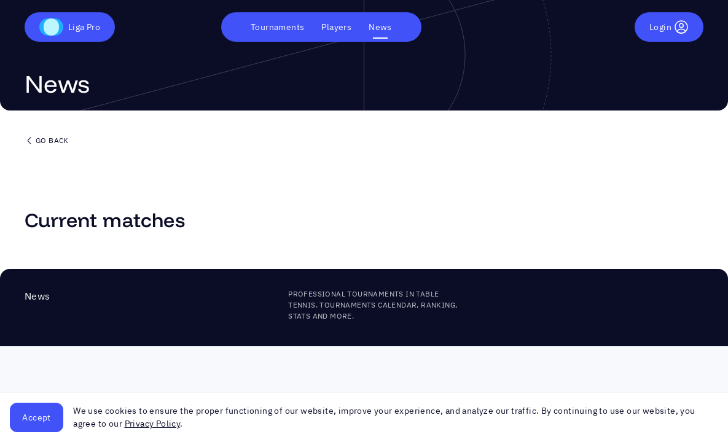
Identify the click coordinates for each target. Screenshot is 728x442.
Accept (36, 417)
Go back (47, 140)
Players (336, 27)
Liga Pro (69, 27)
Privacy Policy (153, 423)
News (380, 27)
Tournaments (277, 27)
